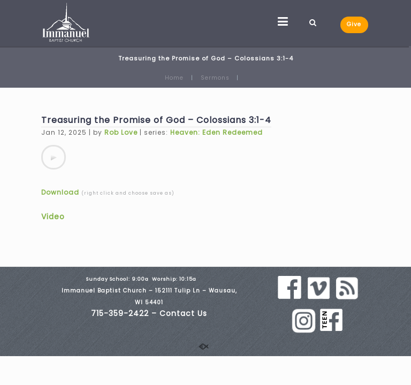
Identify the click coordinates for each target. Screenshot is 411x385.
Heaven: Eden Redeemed (216, 132)
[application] (53, 157)
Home (174, 78)
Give (354, 24)
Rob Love (121, 132)
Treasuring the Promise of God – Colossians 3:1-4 (156, 120)
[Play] (53, 157)
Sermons (215, 78)
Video (53, 216)
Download (60, 192)
